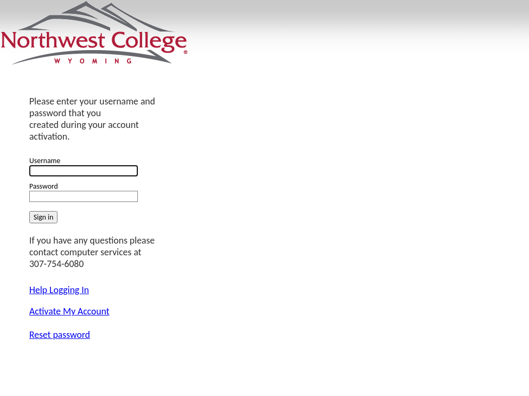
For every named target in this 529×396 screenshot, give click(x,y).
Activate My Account (69, 311)
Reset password (59, 335)
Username (45, 160)
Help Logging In (59, 290)
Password (43, 186)
